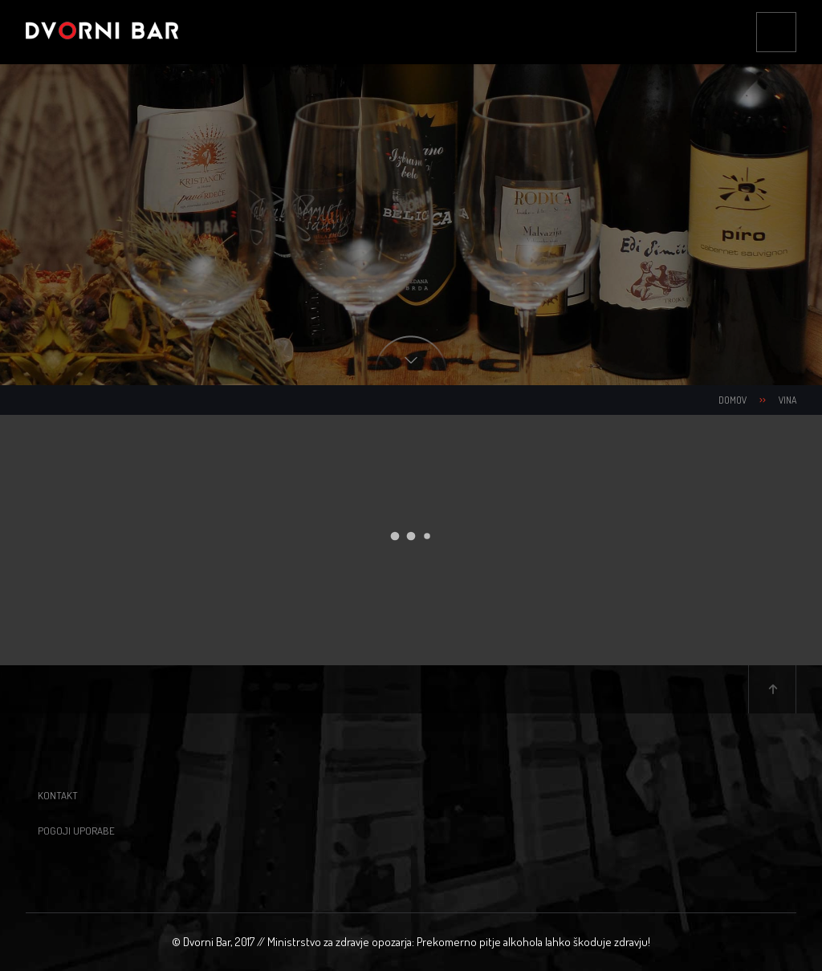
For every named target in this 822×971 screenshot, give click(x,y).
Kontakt (58, 795)
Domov (732, 400)
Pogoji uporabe (76, 830)
